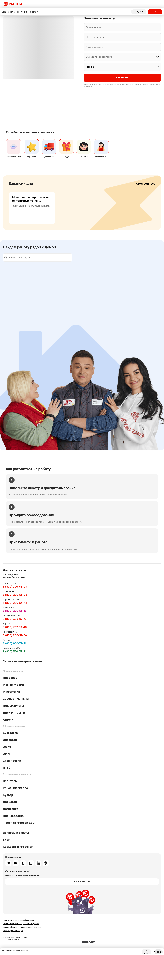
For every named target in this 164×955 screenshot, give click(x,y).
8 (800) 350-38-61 (14, 651)
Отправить (122, 77)
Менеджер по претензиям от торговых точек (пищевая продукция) (30, 201)
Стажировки (12, 760)
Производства (13, 816)
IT (6, 767)
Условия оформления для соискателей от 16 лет (22, 927)
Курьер (8, 795)
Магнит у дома (13, 684)
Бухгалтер (10, 733)
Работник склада (15, 788)
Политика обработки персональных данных (21, 924)
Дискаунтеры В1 (14, 712)
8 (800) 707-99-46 (15, 627)
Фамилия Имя (93, 27)
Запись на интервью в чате (22, 661)
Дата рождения (94, 47)
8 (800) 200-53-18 (14, 610)
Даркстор (10, 802)
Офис (7, 747)
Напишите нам (82, 881)
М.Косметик (11, 691)
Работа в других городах (13, 931)
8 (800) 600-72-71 (14, 643)
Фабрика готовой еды (19, 822)
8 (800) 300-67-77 (14, 618)
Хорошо (158, 951)
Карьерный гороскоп (18, 846)
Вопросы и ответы (16, 833)
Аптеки (8, 719)
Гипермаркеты (13, 705)
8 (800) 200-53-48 (15, 602)
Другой (139, 11)
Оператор (10, 740)
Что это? (146, 951)
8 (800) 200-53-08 (15, 594)
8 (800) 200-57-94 (15, 635)
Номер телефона (95, 37)
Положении (88, 86)
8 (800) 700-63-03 (15, 586)
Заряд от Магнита (16, 698)
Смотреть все (145, 184)
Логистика (10, 809)
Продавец (10, 677)
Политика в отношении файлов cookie (18, 920)
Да (155, 11)
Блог (6, 839)
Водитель (10, 781)
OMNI (7, 753)
